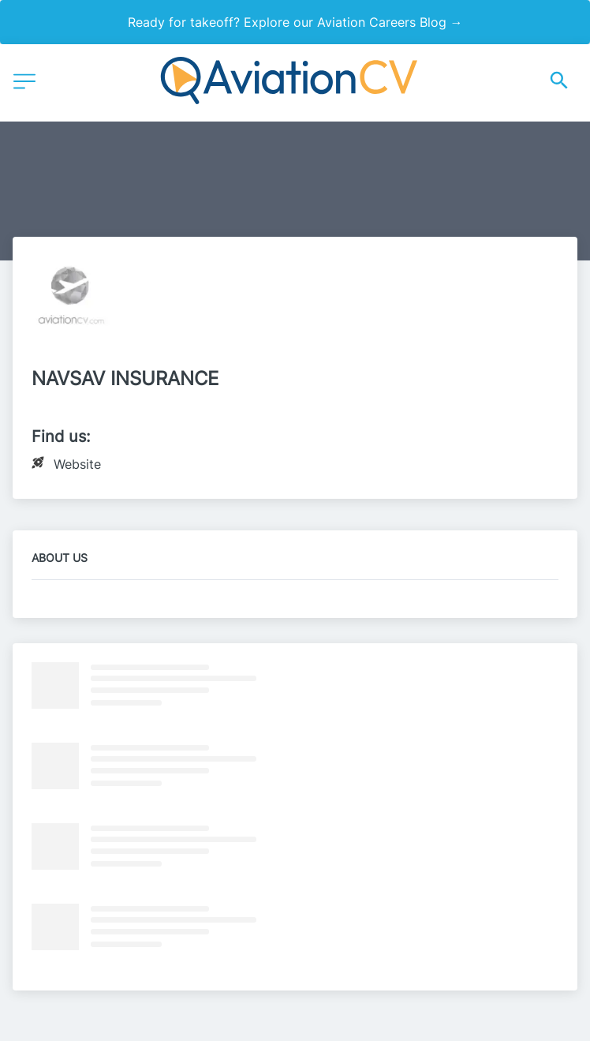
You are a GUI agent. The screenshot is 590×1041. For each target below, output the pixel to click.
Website (77, 464)
